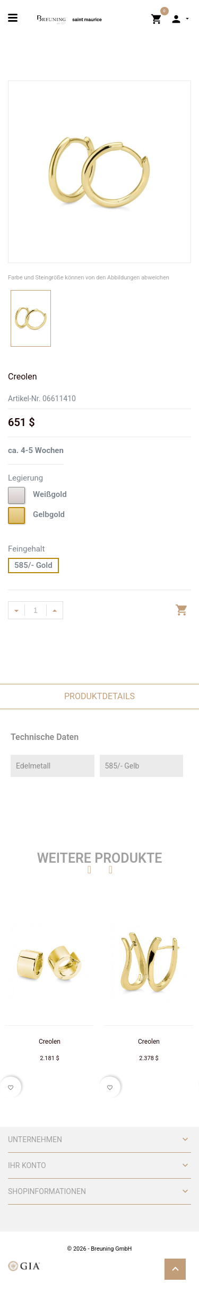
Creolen (49, 1041)
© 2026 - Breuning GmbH (99, 1248)
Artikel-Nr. (24, 398)
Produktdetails (99, 696)
